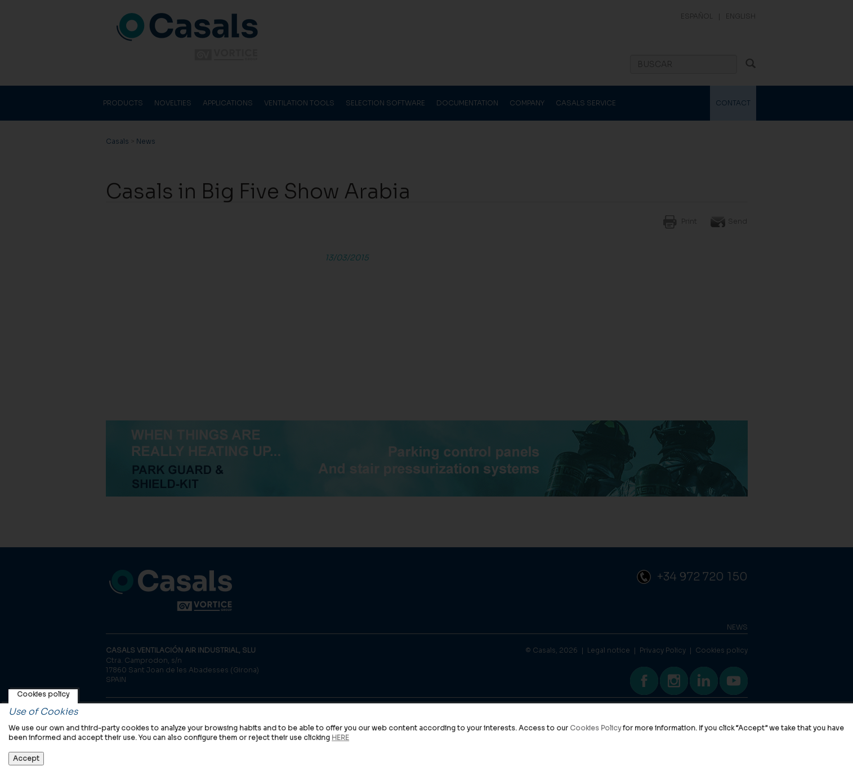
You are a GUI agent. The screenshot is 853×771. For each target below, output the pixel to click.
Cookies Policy (595, 728)
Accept (26, 758)
